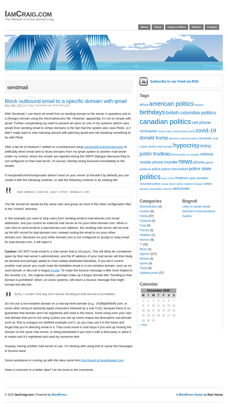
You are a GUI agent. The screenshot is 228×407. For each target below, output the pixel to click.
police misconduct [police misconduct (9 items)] (174, 169)
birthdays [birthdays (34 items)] (152, 112)
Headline (145, 235)
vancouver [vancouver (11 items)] (181, 188)
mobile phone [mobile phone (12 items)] (151, 162)
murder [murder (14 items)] (171, 161)
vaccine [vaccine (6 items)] (167, 188)
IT (141, 244)
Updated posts (149, 272)
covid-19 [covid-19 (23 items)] (206, 130)
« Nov (143, 325)
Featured (145, 220)
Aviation (145, 211)
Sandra (187, 216)
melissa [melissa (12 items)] (206, 154)
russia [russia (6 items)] (164, 183)
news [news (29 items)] (185, 161)
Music (143, 249)
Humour (145, 239)
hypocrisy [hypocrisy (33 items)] (186, 145)
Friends (144, 230)
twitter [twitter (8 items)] (208, 184)
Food (143, 225)
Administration (149, 206)
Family (144, 216)
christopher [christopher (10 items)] (148, 131)
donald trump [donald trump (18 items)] (154, 137)
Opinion (144, 254)
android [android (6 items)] (199, 104)
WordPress (59, 394)
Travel (158, 27)
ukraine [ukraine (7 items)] (144, 188)
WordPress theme (191, 394)
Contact (212, 27)
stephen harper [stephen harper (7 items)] (193, 184)
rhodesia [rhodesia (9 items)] (181, 178)
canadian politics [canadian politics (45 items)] (165, 121)
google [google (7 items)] (168, 146)
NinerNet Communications (198, 211)
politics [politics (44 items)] (150, 177)
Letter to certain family (196, 206)
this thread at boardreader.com (102, 360)
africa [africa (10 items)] (144, 104)
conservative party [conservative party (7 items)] (183, 131)
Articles (196, 27)
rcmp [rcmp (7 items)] (171, 178)
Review (144, 258)
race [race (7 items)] (164, 178)
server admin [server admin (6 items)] (176, 183)
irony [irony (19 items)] (205, 145)
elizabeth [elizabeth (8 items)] (205, 138)
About (144, 27)
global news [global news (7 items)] (155, 146)
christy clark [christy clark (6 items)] (164, 131)
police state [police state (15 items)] (200, 168)
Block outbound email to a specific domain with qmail (66, 101)
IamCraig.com (28, 13)
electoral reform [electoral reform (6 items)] (189, 138)
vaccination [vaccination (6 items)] (156, 188)
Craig (30, 105)
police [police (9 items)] (156, 169)
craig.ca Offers (177, 27)
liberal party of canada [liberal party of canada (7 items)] (185, 154)
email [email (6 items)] (215, 138)
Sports (144, 263)
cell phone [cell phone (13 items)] (201, 122)
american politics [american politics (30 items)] (171, 103)
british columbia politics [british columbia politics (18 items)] (191, 112)
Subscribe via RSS (174, 81)
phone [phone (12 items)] (198, 162)
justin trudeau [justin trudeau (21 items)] (155, 154)
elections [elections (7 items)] (174, 138)
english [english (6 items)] (144, 146)
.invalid (54, 270)
